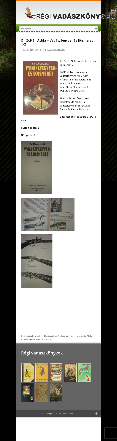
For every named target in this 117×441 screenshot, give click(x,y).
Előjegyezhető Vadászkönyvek (47, 50)
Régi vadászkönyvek (30, 335)
